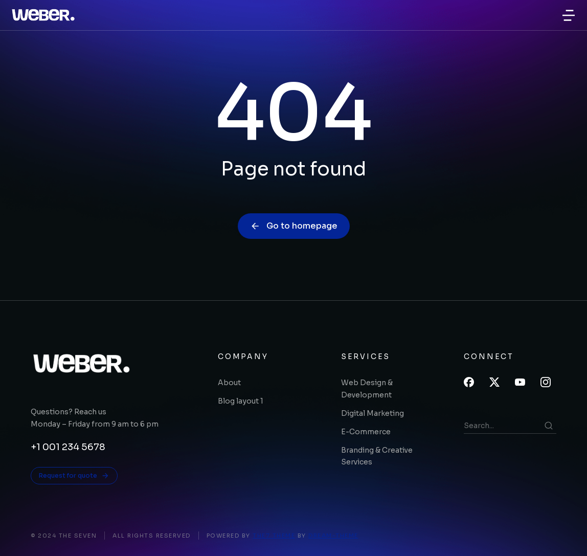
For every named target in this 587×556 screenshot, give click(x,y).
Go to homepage (293, 225)
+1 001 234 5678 (68, 447)
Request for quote (74, 476)
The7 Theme (274, 535)
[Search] (548, 425)
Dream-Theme (333, 535)
